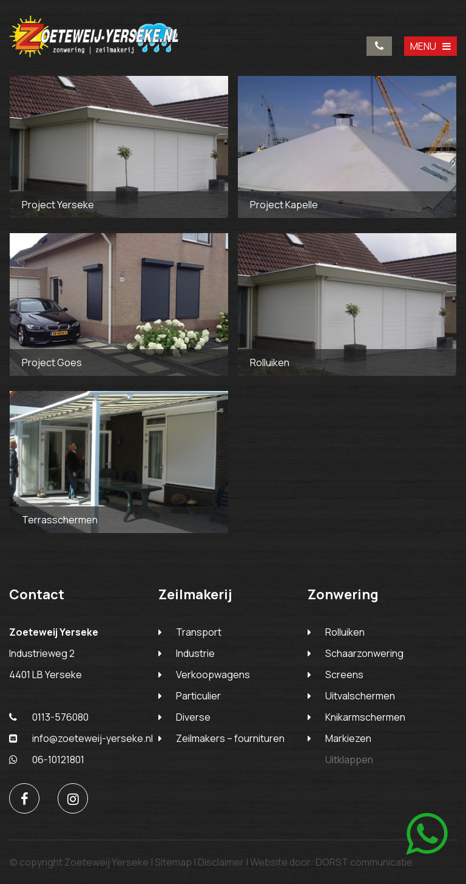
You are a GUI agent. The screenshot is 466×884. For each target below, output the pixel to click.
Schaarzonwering (364, 653)
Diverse (193, 717)
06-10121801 (46, 759)
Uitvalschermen (360, 695)
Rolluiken (345, 632)
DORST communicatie (364, 862)
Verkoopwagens (213, 674)
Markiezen (348, 738)
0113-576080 (379, 46)
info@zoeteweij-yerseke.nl (81, 738)
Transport (198, 632)
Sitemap (173, 862)
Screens (344, 674)
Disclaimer (221, 862)
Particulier (198, 695)
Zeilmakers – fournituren (230, 738)
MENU (430, 46)
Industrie (195, 653)
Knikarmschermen (365, 717)
